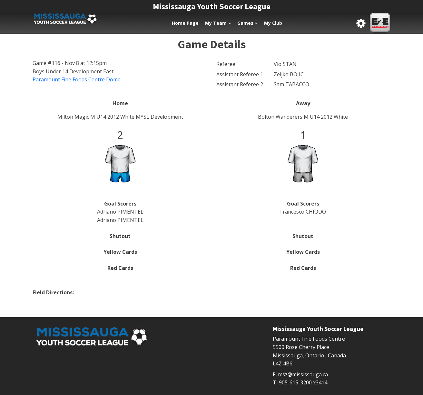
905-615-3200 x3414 (303, 382)
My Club (273, 23)
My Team (218, 23)
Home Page (185, 23)
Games (247, 23)
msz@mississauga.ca (303, 374)
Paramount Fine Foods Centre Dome (77, 79)
